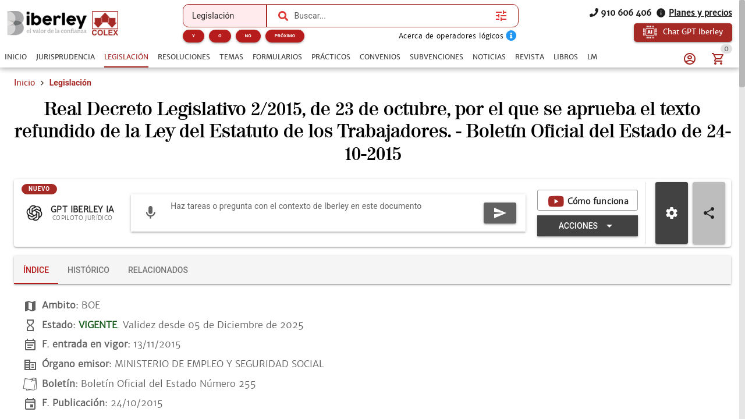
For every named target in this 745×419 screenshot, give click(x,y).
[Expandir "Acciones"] (587, 225)
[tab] (15, 57)
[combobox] (391, 16)
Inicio (24, 82)
